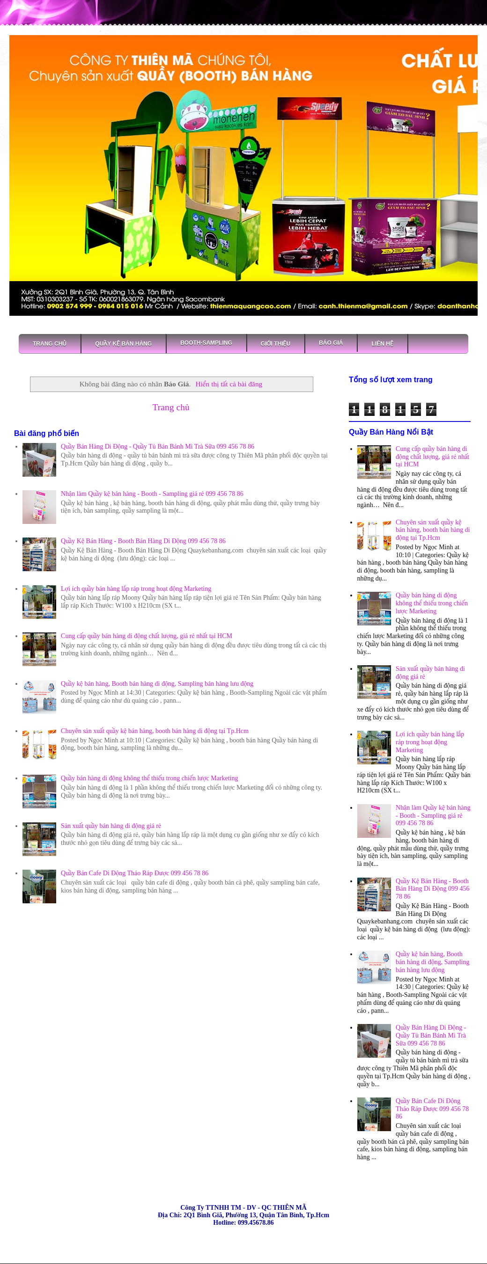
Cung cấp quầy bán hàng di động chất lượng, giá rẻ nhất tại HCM (146, 635)
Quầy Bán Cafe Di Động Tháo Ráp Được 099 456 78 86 (134, 873)
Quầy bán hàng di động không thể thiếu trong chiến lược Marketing (149, 778)
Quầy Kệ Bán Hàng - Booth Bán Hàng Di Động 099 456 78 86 (143, 541)
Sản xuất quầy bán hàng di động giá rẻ (111, 825)
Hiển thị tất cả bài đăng (228, 384)
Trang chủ (170, 407)
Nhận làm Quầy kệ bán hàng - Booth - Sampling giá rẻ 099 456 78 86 (152, 493)
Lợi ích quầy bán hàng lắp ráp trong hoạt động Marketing (136, 588)
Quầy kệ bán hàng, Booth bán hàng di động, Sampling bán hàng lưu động (157, 683)
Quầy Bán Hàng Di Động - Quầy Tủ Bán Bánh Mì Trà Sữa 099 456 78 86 (157, 446)
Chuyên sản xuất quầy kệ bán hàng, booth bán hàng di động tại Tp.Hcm (155, 730)
